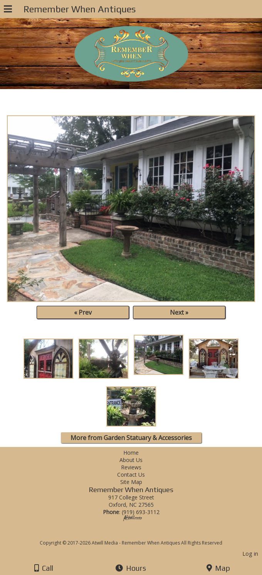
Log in (250, 553)
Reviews (131, 467)
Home (131, 452)
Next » (179, 312)
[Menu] (8, 10)
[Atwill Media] (138, 534)
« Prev (83, 312)
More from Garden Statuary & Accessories (131, 437)
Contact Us (131, 474)
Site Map (131, 482)
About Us (131, 460)
